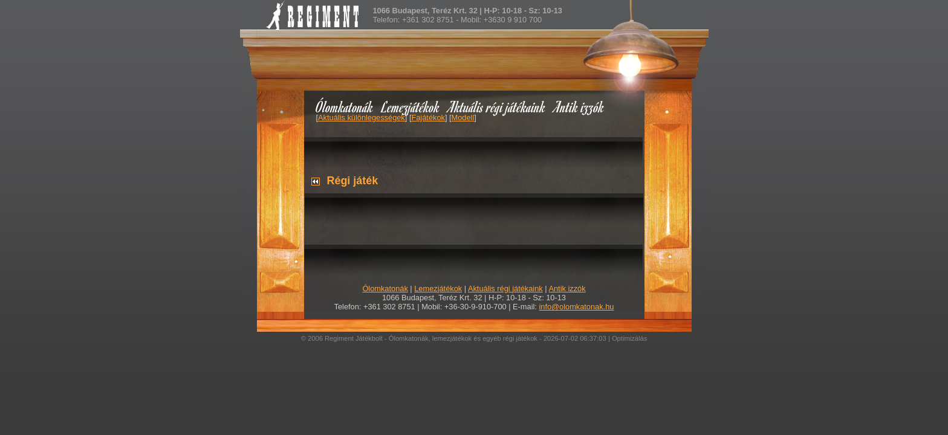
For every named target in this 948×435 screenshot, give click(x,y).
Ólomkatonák (344, 107)
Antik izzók (579, 107)
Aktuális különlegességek (361, 117)
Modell (463, 117)
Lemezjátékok (411, 107)
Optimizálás (629, 338)
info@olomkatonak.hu (576, 306)
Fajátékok (427, 117)
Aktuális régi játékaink (497, 107)
